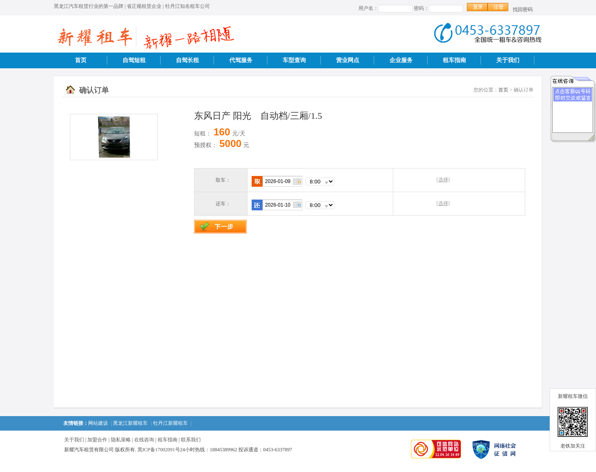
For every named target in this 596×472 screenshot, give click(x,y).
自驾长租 (187, 60)
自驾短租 (134, 60)
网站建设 (98, 423)
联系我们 (191, 440)
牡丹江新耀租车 (170, 423)
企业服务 (401, 60)
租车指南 (454, 60)
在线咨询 (144, 440)
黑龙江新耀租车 (130, 423)
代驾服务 (240, 60)
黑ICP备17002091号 (158, 450)
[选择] (443, 180)
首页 (81, 60)
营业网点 (347, 60)
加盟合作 (97, 440)
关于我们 (507, 60)
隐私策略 (121, 440)
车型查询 (294, 60)
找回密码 (523, 9)
